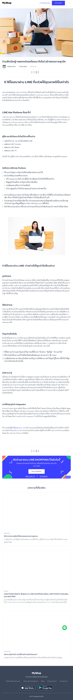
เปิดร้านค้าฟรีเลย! (36, 471)
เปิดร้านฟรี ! (58, 3)
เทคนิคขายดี (33, 66)
